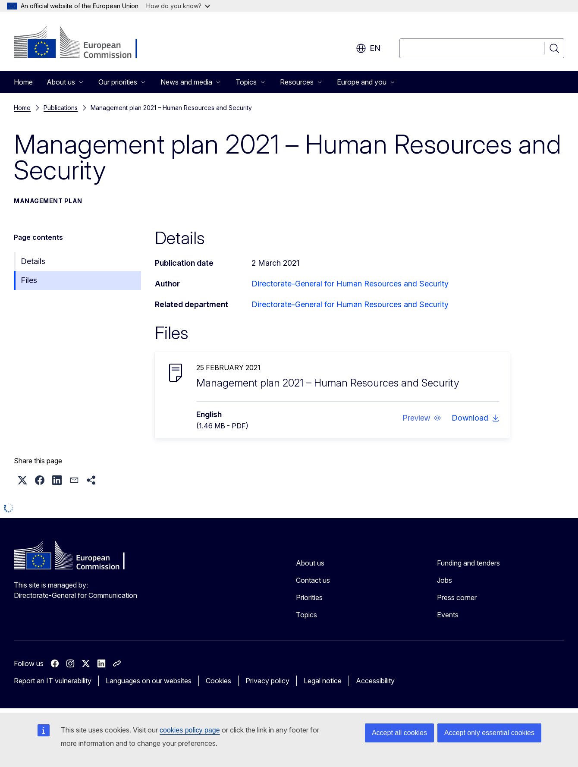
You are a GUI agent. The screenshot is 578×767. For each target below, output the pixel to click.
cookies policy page (190, 730)
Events (448, 614)
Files (29, 280)
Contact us (313, 580)
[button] (421, 418)
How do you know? (178, 5)
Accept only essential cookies (489, 732)
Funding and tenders (468, 563)
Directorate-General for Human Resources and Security (350, 283)
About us (310, 563)
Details (33, 261)
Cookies (218, 680)
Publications (61, 107)
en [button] (368, 48)
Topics (306, 614)
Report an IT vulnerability (52, 680)
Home (23, 82)
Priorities (309, 597)
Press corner (457, 597)
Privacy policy (267, 680)
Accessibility (375, 680)
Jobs (444, 580)
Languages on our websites (149, 680)
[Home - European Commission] (83, 43)
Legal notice (323, 680)
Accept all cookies (399, 732)
